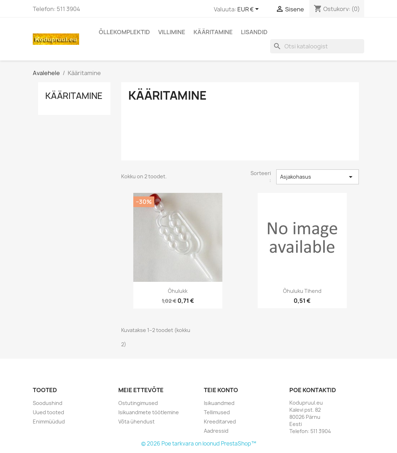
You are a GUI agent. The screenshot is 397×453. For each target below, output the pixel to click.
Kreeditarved (220, 421)
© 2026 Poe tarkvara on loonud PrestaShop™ (198, 443)
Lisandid (254, 32)
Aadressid (216, 430)
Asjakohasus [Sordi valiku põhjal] (317, 177)
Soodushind (47, 403)
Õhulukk (177, 291)
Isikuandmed (219, 403)
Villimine (171, 32)
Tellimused (217, 412)
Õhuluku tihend (302, 291)
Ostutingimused (138, 403)
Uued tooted (48, 412)
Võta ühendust (136, 421)
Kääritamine (213, 32)
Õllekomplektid (124, 32)
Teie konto (221, 390)
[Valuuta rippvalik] (249, 9)
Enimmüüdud (49, 421)
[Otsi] (317, 46)
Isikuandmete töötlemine (148, 412)
